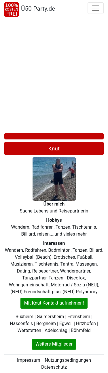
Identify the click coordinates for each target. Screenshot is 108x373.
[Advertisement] (54, 76)
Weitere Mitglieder (54, 344)
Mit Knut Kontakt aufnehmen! (54, 303)
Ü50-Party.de (38, 8)
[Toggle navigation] (96, 8)
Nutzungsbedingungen (68, 360)
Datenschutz (54, 367)
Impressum (28, 360)
